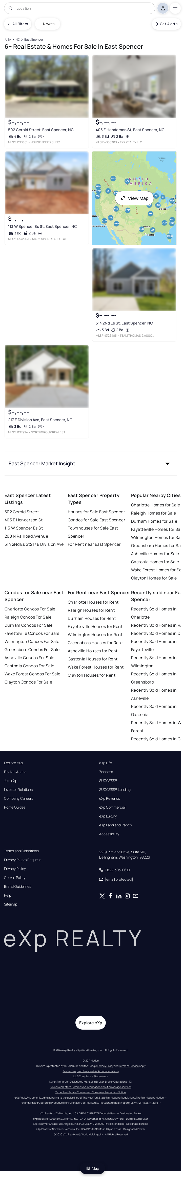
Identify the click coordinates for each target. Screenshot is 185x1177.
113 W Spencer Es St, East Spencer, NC (42, 226)
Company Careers (18, 798)
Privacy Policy (15, 869)
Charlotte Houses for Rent (93, 602)
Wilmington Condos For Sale (32, 641)
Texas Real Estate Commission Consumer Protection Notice (90, 1092)
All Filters (18, 23)
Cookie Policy (14, 877)
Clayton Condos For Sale (28, 682)
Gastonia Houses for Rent (93, 659)
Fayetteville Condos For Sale (32, 633)
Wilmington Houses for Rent (95, 634)
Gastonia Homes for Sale (155, 562)
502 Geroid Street (22, 512)
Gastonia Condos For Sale (29, 666)
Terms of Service (129, 1066)
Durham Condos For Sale (29, 625)
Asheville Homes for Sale (155, 553)
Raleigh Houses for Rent (91, 610)
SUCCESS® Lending (115, 789)
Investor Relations (18, 789)
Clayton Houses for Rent (91, 675)
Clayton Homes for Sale (154, 578)
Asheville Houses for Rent (93, 651)
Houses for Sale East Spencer (96, 512)
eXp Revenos (109, 798)
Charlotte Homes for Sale (155, 505)
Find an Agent (15, 772)
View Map (134, 198)
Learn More (151, 1102)
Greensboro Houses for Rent (95, 642)
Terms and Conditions (21, 851)
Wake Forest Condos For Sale (32, 674)
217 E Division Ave (47, 544)
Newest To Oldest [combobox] (50, 23)
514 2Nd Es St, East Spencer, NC (124, 323)
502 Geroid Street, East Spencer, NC (41, 129)
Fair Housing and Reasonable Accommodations (91, 1071)
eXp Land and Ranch (115, 825)
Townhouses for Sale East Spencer (93, 532)
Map (92, 1168)
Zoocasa (106, 772)
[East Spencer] (33, 39)
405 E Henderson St (24, 520)
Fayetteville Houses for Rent (95, 626)
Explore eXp (13, 763)
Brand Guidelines (17, 886)
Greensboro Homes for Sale (157, 545)
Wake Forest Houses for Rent (96, 667)
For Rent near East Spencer (94, 544)
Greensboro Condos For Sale (32, 649)
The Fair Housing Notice (150, 1097)
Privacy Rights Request (22, 860)
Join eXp (10, 780)
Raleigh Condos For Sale (28, 617)
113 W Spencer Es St (24, 528)
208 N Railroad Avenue (26, 536)
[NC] (18, 39)
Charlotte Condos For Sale (30, 609)
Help (7, 895)
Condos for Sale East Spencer (96, 520)
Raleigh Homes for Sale (153, 513)
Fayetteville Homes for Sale (157, 529)
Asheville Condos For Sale (29, 657)
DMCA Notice (91, 1060)
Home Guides (14, 807)
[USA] (8, 39)
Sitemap (10, 904)
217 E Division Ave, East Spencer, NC (40, 419)
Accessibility (109, 834)
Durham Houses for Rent (92, 618)
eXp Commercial (112, 807)
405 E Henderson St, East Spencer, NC (129, 129)
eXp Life (105, 763)
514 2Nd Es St (17, 544)
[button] (91, 463)
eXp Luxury (108, 816)
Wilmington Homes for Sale (157, 537)
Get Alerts (166, 23)
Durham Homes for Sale (154, 521)
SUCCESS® (108, 780)
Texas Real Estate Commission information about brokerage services (90, 1087)
